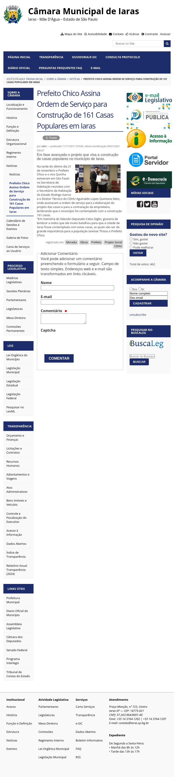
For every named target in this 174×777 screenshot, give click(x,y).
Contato (118, 34)
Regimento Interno (51, 739)
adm (44, 146)
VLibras (134, 34)
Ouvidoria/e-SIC (84, 57)
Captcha (48, 330)
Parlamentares (48, 705)
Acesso (11, 705)
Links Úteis (16, 588)
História (11, 714)
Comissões (46, 731)
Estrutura (12, 731)
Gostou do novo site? (148, 234)
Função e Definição (19, 722)
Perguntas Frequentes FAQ (60, 68)
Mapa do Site (73, 34)
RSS (78, 756)
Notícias (75, 79)
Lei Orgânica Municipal (54, 748)
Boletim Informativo (89, 739)
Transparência (51, 57)
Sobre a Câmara (56, 79)
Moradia (71, 242)
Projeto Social (113, 242)
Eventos (11, 748)
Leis (11, 345)
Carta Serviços (85, 705)
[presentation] (75, 342)
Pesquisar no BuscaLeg (141, 331)
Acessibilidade (97, 34)
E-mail (96, 68)
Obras (84, 242)
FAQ (78, 748)
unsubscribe (138, 315)
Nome (46, 282)
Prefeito (96, 242)
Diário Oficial (19, 68)
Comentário (54, 310)
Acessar (165, 34)
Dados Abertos (86, 731)
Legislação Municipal (52, 756)
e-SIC (79, 722)
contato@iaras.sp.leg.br (134, 722)
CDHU (118, 246)
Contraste (151, 34)
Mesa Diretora (48, 722)
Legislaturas (47, 714)
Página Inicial (19, 57)
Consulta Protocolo (123, 57)
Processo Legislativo (17, 266)
